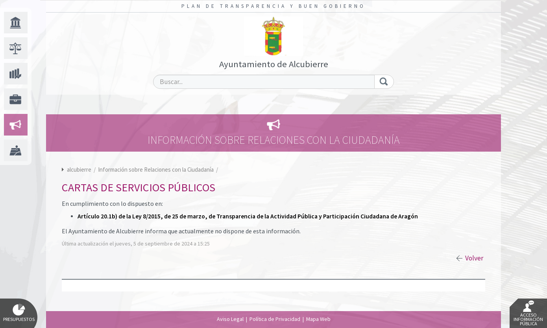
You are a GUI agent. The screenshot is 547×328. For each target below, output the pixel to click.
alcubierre (79, 169)
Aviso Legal (230, 319)
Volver (474, 258)
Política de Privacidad (274, 319)
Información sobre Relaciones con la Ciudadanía (156, 169)
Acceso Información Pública (528, 313)
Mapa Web (318, 319)
